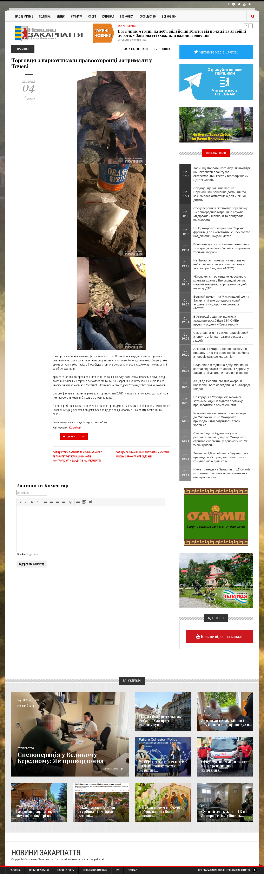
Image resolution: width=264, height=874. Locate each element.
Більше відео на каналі (221, 636)
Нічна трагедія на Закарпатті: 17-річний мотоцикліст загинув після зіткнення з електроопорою (221, 473)
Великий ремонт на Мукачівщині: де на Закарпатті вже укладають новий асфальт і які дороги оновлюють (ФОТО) (221, 302)
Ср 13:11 (185, 473)
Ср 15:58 (185, 401)
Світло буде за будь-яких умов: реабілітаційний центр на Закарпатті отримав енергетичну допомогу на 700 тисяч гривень (221, 439)
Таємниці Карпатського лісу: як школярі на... (37, 813)
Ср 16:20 (185, 352)
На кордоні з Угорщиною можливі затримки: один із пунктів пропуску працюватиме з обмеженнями (218, 401)
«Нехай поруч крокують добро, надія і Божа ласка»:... (162, 811)
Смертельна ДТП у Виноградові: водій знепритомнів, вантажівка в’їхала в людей (220, 336)
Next (251, 26)
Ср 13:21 (185, 457)
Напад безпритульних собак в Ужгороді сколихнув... (160, 720)
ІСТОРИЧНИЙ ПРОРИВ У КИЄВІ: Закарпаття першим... (163, 766)
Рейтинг (162, 49)
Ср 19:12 (185, 264)
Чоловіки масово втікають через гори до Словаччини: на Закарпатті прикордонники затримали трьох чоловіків (219, 419)
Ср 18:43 (185, 282)
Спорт (92, 16)
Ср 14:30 (185, 419)
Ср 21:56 (185, 174)
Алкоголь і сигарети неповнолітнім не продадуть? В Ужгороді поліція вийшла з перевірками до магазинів (221, 352)
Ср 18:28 (185, 302)
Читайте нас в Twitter (218, 52)
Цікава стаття (74, 436)
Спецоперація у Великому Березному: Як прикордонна (61, 757)
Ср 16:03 (185, 368)
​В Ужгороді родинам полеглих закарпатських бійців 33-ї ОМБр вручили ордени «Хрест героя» (216, 320)
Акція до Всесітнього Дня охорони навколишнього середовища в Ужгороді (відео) (221, 385)
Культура (76, 16)
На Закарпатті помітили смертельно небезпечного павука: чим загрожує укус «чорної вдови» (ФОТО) (219, 264)
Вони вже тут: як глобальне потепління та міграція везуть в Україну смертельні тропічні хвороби (221, 248)
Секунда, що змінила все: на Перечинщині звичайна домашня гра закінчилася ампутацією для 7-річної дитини (219, 194)
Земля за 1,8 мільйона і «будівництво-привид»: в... (226, 722)
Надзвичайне (24, 16)
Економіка (126, 16)
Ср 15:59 (185, 384)
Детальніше (113, 768)
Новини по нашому (25, 806)
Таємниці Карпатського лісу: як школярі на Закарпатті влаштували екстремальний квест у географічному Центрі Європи (221, 174)
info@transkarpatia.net (91, 859)
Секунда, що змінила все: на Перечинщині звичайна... (225, 766)
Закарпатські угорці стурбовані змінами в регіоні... (97, 811)
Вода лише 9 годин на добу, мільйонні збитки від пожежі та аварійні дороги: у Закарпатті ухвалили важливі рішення (182, 33)
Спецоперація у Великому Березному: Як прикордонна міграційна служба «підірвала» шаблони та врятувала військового (220, 214)
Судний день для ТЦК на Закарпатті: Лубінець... (224, 813)
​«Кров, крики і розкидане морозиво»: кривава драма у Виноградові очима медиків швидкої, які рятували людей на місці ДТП (220, 282)
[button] (20, 502)
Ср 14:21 (185, 439)
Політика (45, 16)
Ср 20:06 (185, 232)
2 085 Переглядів (136, 49)
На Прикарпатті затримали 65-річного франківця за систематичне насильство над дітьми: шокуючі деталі (221, 232)
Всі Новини (169, 16)
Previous (246, 26)
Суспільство (147, 16)
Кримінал (108, 16)
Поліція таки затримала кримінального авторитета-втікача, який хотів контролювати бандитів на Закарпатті (77, 456)
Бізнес (61, 16)
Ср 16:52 (185, 336)
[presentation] (19, 502)
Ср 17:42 (185, 320)
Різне (203, 806)
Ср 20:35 (185, 214)
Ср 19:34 (185, 248)
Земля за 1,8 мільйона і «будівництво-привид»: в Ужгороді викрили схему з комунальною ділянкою (220, 457)
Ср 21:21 (185, 194)
